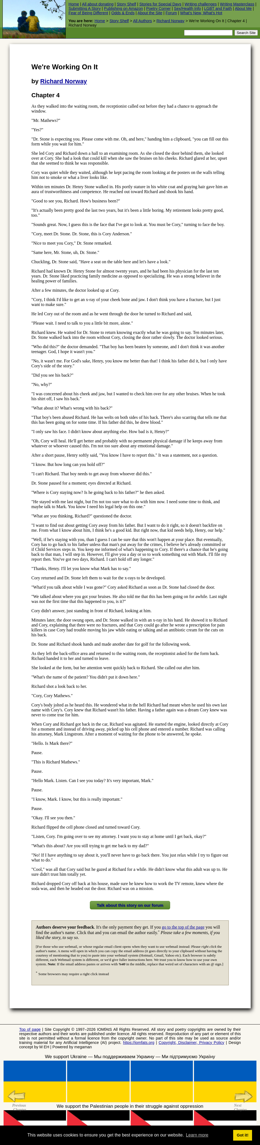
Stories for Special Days (160, 4)
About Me (243, 8)
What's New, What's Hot (201, 13)
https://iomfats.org (138, 1042)
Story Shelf (126, 4)
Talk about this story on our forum (130, 905)
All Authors (142, 21)
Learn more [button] (197, 1135)
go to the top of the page (183, 927)
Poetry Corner (158, 8)
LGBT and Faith (218, 8)
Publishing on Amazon (123, 8)
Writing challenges (201, 4)
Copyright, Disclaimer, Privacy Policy (191, 1042)
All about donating (97, 4)
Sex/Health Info (187, 8)
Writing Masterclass (237, 4)
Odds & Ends (123, 13)
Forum (171, 13)
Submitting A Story (84, 8)
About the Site (150, 13)
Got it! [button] (242, 1135)
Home (73, 4)
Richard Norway (170, 21)
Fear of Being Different (88, 13)
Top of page (30, 1029)
